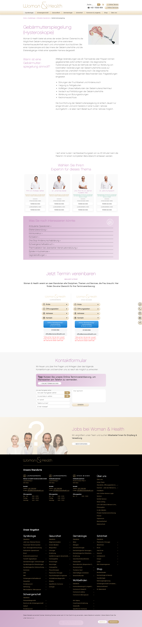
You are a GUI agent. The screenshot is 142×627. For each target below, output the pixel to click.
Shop (106, 13)
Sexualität (26, 581)
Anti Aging (76, 600)
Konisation (33, 237)
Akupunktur (53, 548)
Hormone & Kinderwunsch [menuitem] (81, 598)
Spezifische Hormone (56, 584)
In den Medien (101, 510)
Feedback (100, 491)
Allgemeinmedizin (55, 542)
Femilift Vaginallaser (30, 559)
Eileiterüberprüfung (37, 229)
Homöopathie (53, 559)
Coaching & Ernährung (80, 603)
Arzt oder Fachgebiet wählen (43, 390)
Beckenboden (101, 572)
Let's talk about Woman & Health (107, 505)
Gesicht (99, 553)
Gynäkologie (29, 13)
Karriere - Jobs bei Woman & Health (108, 488)
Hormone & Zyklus (79, 592)
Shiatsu (51, 581)
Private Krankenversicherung (106, 513)
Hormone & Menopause (80, 595)
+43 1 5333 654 (32, 488)
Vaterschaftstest (102, 586)
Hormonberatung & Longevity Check (84, 586)
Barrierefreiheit (102, 521)
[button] (55, 304)
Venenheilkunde (78, 575)
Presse (99, 516)
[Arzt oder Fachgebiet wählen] (53, 392)
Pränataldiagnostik (29, 600)
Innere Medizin (54, 545)
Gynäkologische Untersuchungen (34, 567)
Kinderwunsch (28, 584)
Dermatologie (68, 13)
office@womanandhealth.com (55, 334)
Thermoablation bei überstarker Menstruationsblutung (52, 248)
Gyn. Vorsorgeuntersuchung (32, 548)
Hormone (26, 570)
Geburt (25, 606)
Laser (98, 562)
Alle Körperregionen (103, 564)
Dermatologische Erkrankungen (83, 553)
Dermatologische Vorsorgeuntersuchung (84, 550)
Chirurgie (52, 550)
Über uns (114, 13)
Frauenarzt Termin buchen (31, 545)
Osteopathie (53, 567)
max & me (100, 550)
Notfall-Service (101, 499)
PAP (24, 575)
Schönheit (79, 13)
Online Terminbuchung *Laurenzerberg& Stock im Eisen (55, 324)
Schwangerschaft (42, 13)
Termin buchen (35, 204)
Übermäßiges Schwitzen (81, 573)
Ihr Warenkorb (101, 589)
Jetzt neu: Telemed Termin (31, 542)
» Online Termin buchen (49, 383)
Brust (25, 553)
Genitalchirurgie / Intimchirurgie (33, 562)
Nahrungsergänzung (103, 581)
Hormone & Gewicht (79, 589)
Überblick (26, 539)
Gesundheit (56, 13)
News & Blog (101, 502)
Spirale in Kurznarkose (38, 251)
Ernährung (52, 553)
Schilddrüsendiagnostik (57, 578)
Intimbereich (101, 556)
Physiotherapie (54, 570)
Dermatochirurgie (78, 548)
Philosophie (101, 507)
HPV (24, 573)
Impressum (100, 518)
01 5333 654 (55, 330)
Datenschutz (101, 524)
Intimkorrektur (35, 233)
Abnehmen (100, 545)
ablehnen (102, 622)
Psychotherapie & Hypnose (58, 575)
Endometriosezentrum (30, 556)
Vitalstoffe (76, 606)
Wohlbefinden (80, 580)
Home (25, 18)
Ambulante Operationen (43, 18)
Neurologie (52, 564)
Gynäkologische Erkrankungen (33, 564)
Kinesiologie (53, 562)
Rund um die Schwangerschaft (33, 603)
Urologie (52, 587)
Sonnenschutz (77, 567)
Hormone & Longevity (93, 13)
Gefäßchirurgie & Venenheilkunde (60, 556)
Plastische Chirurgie (55, 573)
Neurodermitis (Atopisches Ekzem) (84, 564)
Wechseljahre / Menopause (32, 589)
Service (99, 496)
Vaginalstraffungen (37, 255)
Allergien (76, 545)
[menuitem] (29, 13)
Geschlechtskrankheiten (81, 559)
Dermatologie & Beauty (104, 575)
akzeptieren (113, 622)
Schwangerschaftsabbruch (41, 244)
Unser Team (101, 482)
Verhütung (26, 587)
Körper (99, 559)
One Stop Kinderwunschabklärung (44, 240)
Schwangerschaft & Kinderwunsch (108, 584)
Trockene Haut (77, 570)
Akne (74, 542)
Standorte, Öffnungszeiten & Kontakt (108, 485)
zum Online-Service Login (105, 493)
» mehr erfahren (81, 444)
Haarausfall (77, 562)
